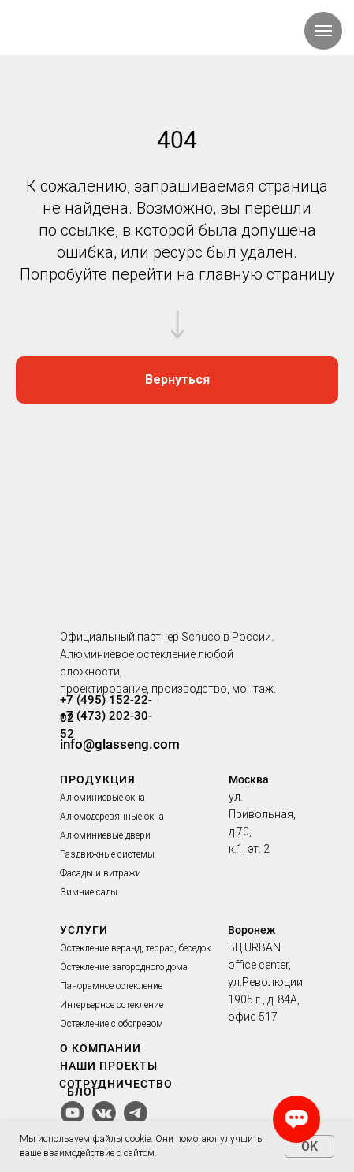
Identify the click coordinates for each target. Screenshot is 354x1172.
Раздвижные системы (107, 854)
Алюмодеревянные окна (112, 816)
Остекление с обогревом (111, 1023)
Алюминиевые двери (105, 835)
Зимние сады (88, 892)
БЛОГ (83, 1091)
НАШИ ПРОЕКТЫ (109, 1065)
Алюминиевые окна (102, 797)
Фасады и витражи (100, 873)
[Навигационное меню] (323, 30)
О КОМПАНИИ (100, 1048)
